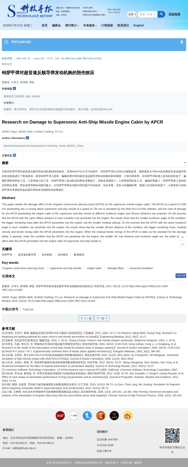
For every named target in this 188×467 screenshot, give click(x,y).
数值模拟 (79, 254)
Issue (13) (39, 58)
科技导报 (7, 58)
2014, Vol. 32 (23, 58)
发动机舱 (47, 254)
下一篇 (101, 318)
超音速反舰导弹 (27, 254)
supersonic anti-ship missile (65, 268)
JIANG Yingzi (9, 131)
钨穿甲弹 (7, 254)
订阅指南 (107, 25)
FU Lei (58, 131)
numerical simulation (141, 268)
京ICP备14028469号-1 (59, 462)
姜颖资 (6, 82)
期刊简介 (72, 25)
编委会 (56, 25)
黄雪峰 (24, 82)
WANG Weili (25, 131)
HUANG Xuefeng (44, 131)
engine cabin (94, 268)
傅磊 (31, 82)
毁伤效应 (63, 254)
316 (109, 450)
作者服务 (90, 25)
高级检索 (174, 14)
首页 (45, 25)
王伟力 (15, 82)
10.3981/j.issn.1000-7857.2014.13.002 (81, 58)
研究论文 (7, 64)
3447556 (113, 439)
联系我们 (123, 25)
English (138, 25)
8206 (110, 445)
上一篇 (86, 318)
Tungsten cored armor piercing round (23, 268)
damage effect (115, 268)
